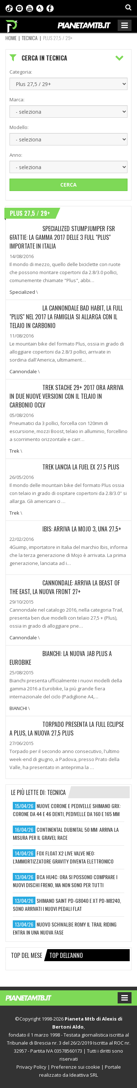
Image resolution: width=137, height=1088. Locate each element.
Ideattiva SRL (83, 1075)
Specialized (22, 292)
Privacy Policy (31, 1067)
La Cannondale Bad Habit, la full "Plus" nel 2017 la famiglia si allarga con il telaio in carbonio (66, 317)
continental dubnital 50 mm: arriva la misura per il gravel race (66, 833)
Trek (14, 451)
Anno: (15, 155)
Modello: (18, 127)
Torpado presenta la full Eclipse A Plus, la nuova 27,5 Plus (66, 728)
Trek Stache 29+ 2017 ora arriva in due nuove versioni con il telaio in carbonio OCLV (66, 396)
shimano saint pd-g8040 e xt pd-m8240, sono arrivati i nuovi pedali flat (67, 904)
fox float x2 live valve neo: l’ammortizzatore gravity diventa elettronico (63, 857)
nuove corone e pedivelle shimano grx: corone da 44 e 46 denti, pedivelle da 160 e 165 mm (67, 810)
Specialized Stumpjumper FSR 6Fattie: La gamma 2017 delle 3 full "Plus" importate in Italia (62, 237)
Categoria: (20, 72)
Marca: (16, 99)
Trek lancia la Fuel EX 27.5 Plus (80, 467)
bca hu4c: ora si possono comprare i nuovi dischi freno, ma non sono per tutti (65, 881)
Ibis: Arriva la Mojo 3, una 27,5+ (81, 528)
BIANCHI (18, 708)
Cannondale (23, 371)
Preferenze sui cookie (75, 1067)
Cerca (68, 184)
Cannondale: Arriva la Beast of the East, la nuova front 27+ (64, 587)
